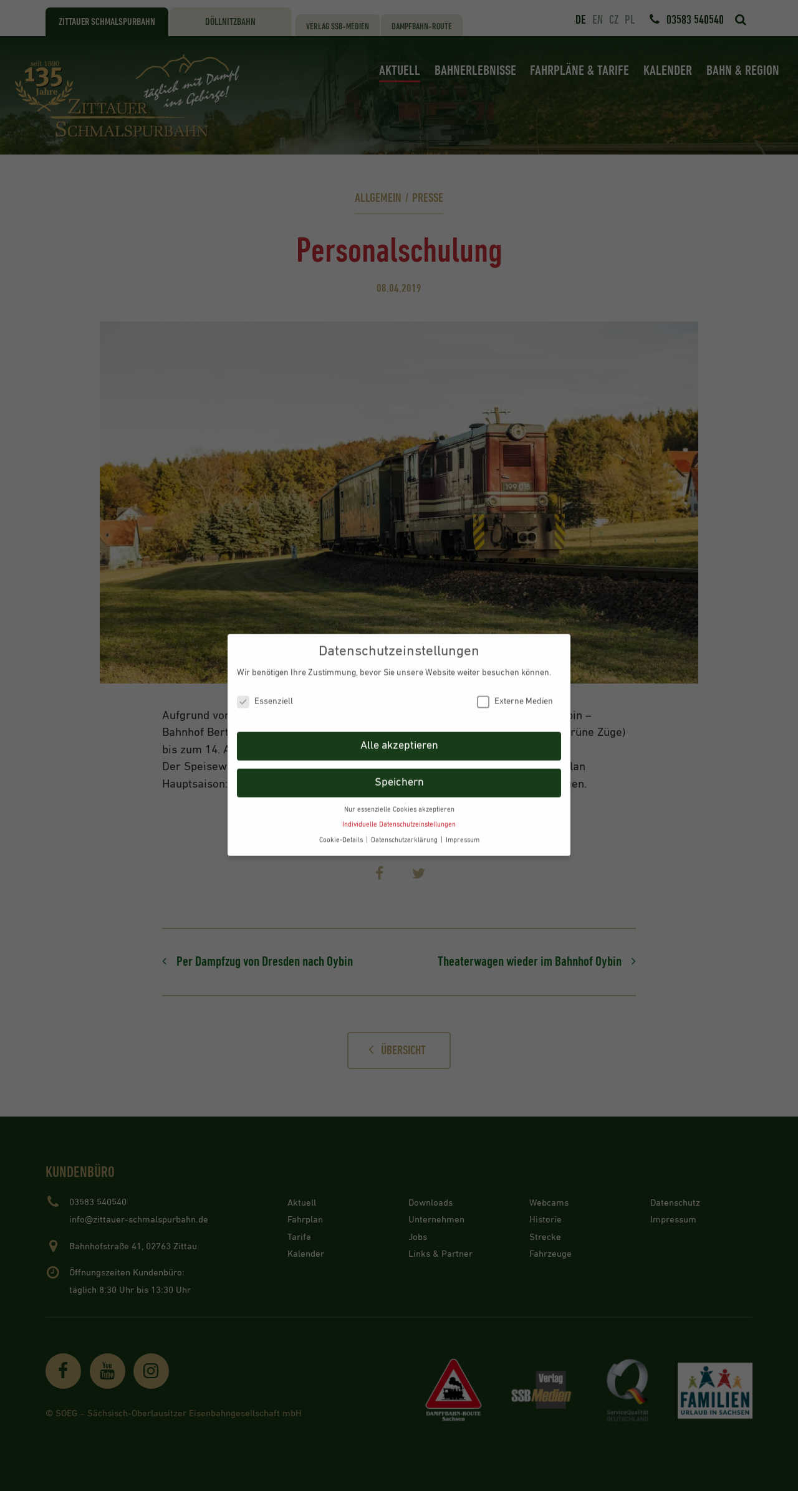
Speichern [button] (399, 773)
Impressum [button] (462, 831)
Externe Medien (515, 692)
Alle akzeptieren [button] (399, 736)
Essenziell (265, 692)
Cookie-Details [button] (342, 831)
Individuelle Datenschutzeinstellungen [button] (399, 815)
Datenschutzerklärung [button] (405, 831)
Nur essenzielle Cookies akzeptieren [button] (399, 801)
